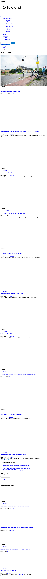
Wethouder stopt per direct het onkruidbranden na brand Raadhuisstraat (18, 374)
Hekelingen (8, 28)
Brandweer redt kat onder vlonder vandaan (11, 253)
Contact (5, 37)
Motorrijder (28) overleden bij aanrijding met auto (13, 213)
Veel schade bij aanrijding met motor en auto (11, 333)
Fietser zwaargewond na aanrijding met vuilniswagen (15, 470)
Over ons (5, 36)
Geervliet (8, 29)
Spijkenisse (8, 21)
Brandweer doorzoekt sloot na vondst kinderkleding (13, 454)
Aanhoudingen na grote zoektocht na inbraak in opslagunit (16, 465)
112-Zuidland (11, 7)
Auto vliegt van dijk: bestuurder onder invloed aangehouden (16, 468)
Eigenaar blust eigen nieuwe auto (9, 173)
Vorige (2, 459)
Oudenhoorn (9, 33)
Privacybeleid (6, 39)
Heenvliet (8, 31)
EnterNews (21, 574)
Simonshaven (9, 25)
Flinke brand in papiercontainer (10, 469)
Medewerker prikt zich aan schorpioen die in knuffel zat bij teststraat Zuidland (20, 131)
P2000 (4, 34)
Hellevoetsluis (9, 26)
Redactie (13, 93)
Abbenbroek (9, 23)
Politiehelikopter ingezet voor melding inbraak (12, 293)
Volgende (10, 459)
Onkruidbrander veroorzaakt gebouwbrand (11, 414)
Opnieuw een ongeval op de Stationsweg (10, 91)
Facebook (4, 480)
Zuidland (8, 20)
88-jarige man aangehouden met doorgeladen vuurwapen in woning (18, 467)
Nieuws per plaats (7, 18)
